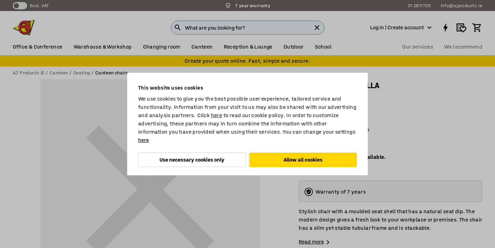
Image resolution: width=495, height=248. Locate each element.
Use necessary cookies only (192, 159)
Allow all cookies (303, 159)
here (216, 115)
